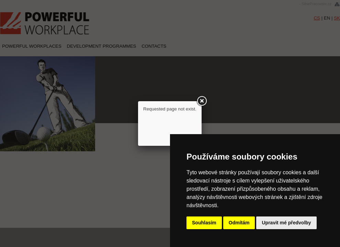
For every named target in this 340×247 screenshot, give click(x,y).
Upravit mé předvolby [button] (286, 222)
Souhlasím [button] (204, 222)
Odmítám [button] (239, 222)
